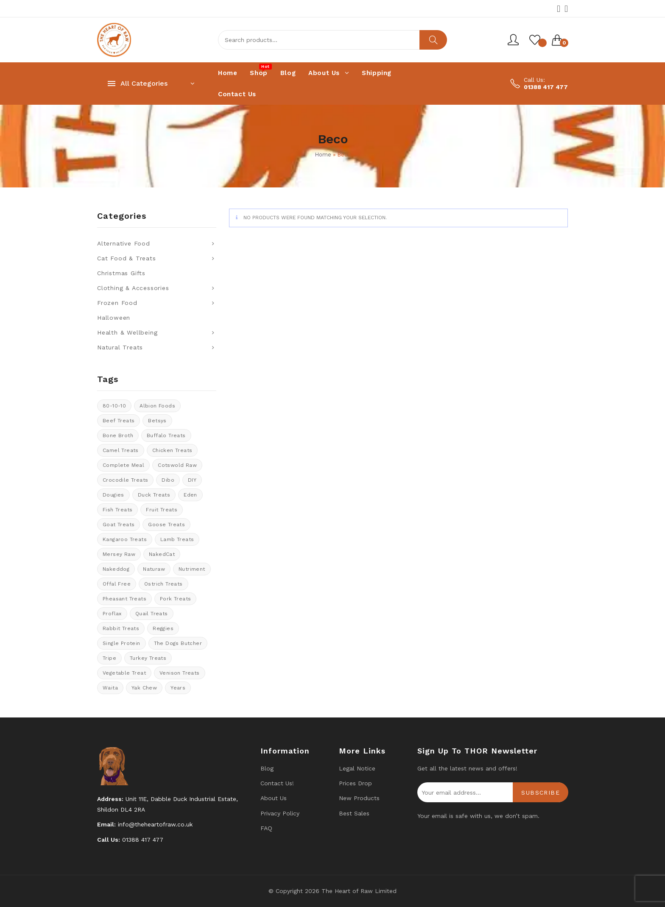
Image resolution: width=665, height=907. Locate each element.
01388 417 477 (546, 87)
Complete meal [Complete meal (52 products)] (123, 465)
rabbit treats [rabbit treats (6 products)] (121, 628)
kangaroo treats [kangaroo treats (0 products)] (125, 539)
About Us (273, 798)
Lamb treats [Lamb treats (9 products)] (177, 539)
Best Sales (354, 813)
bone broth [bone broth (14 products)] (118, 435)
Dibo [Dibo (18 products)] (168, 480)
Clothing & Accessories (133, 288)
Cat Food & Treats (126, 258)
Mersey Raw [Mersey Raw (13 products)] (119, 554)
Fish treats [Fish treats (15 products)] (117, 510)
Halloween (113, 317)
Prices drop (355, 783)
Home (323, 154)
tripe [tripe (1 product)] (109, 658)
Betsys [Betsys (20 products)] (157, 421)
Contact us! (277, 783)
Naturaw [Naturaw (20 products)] (154, 569)
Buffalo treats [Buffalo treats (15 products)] (166, 435)
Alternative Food (123, 243)
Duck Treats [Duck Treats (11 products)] (154, 495)
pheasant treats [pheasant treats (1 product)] (124, 599)
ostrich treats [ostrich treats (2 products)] (163, 584)
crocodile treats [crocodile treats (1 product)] (125, 480)
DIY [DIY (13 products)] (192, 480)
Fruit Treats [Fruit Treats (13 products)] (161, 510)
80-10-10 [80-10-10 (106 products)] (114, 406)
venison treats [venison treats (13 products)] (179, 673)
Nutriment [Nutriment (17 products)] (192, 569)
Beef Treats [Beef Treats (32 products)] (118, 421)
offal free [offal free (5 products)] (117, 584)
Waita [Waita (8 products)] (110, 688)
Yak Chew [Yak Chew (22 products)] (144, 688)
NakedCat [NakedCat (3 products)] (162, 554)
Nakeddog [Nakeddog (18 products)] (116, 569)
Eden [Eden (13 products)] (190, 495)
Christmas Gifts (121, 273)
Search (433, 40)
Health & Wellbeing (127, 332)
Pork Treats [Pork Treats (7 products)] (175, 599)
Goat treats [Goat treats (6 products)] (118, 524)
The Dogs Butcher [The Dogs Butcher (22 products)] (178, 643)
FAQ (266, 828)
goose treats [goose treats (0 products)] (166, 524)
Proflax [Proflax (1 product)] (112, 614)
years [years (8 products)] (177, 688)
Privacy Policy (279, 813)
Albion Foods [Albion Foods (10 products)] (157, 406)
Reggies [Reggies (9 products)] (163, 628)
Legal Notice (357, 768)
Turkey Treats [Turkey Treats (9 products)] (148, 658)
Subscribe (540, 792)
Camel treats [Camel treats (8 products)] (121, 450)
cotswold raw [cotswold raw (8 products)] (177, 465)
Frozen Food (117, 302)
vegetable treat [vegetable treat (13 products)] (124, 673)
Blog (267, 768)
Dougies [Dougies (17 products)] (113, 495)
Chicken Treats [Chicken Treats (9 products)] (172, 450)
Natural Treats (120, 347)
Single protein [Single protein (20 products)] (121, 643)
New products (359, 798)
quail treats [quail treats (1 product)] (151, 614)
